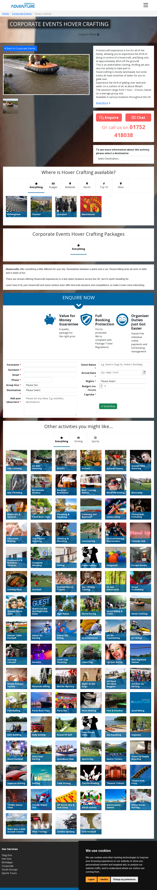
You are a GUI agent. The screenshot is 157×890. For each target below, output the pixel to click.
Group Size (13, 385)
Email (16, 375)
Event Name (88, 366)
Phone (16, 380)
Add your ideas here (13, 400)
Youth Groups (9, 869)
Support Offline (89, 34)
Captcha (90, 394)
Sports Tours (9, 873)
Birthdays (7, 862)
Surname (14, 369)
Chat (138, 117)
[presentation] (121, 397)
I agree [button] (91, 879)
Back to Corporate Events (20, 48)
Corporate (7, 866)
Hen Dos (7, 858)
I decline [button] (104, 879)
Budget (89, 388)
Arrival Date (88, 374)
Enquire (109, 117)
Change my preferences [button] (124, 879)
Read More (103, 103)
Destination (14, 391)
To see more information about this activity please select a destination (122, 151)
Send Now (108, 406)
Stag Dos (7, 855)
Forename (14, 364)
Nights (91, 381)
